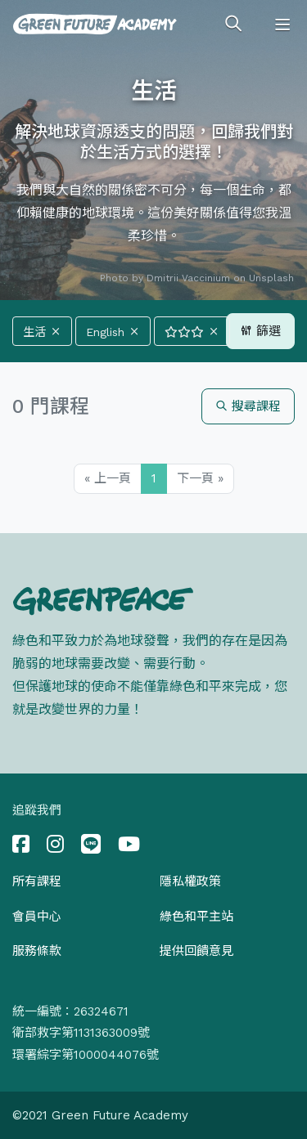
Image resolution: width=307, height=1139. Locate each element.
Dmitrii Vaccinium (188, 278)
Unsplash (271, 278)
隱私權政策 (190, 881)
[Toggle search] (233, 24)
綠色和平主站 (196, 916)
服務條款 (36, 951)
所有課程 (36, 881)
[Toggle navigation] (282, 24)
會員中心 (36, 916)
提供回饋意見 (196, 951)
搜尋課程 (248, 406)
